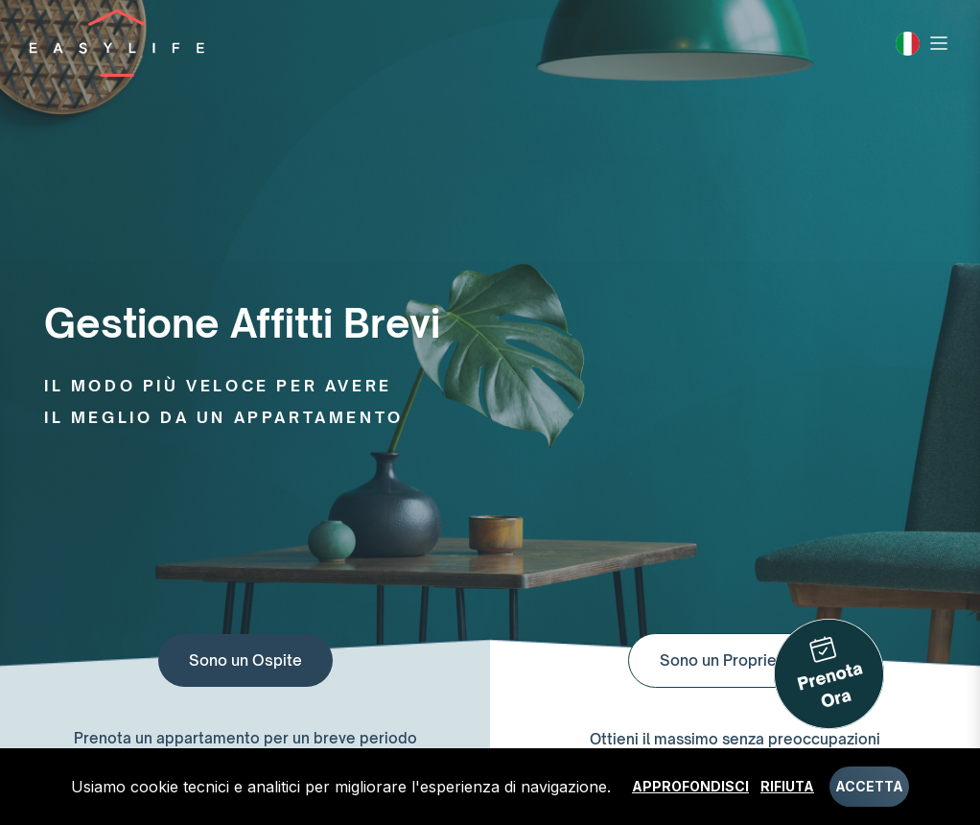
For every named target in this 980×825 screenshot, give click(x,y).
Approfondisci (690, 786)
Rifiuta (787, 786)
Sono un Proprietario (735, 660)
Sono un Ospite (245, 660)
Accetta (869, 786)
